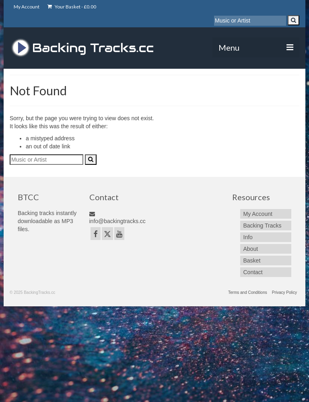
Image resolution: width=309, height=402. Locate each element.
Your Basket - (71, 7)
